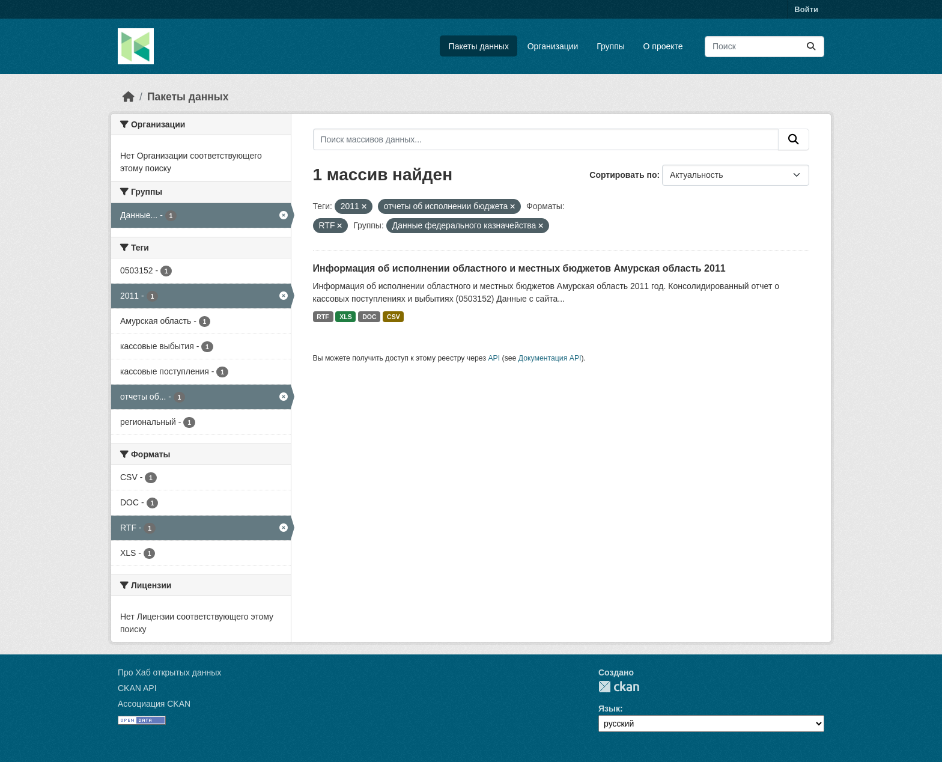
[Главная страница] (129, 97)
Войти (806, 9)
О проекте (663, 46)
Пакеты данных (479, 46)
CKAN (618, 686)
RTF (323, 316)
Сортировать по (623, 175)
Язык (609, 708)
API (494, 358)
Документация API (550, 358)
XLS (345, 316)
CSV (393, 316)
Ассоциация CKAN (154, 704)
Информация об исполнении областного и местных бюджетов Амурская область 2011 (519, 268)
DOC (369, 316)
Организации (553, 46)
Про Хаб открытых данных (169, 672)
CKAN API (137, 688)
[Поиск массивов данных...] (764, 46)
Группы (611, 46)
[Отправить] (811, 46)
